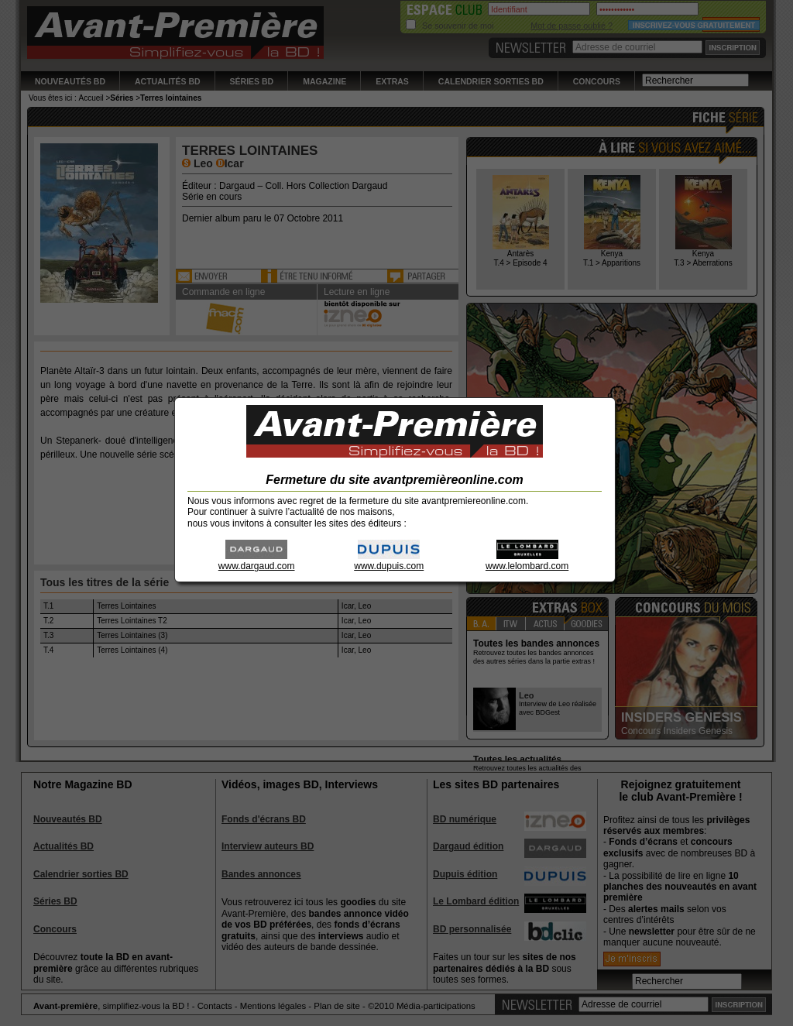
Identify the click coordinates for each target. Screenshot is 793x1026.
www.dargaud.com (256, 561)
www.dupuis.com (389, 561)
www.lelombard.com (527, 561)
